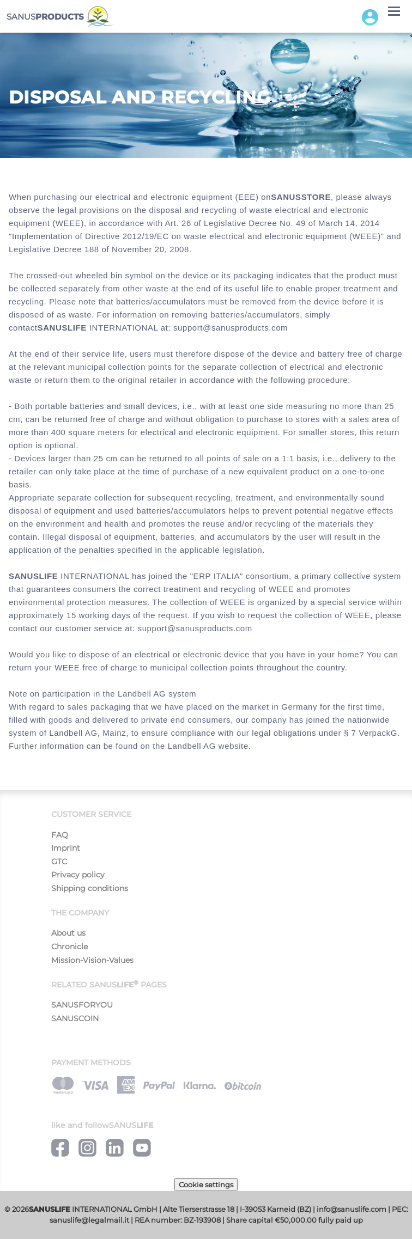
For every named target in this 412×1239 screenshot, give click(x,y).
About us (68, 933)
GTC (59, 861)
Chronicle (69, 946)
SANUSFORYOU (82, 1005)
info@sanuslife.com (351, 1209)
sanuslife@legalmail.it (89, 1220)
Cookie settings (206, 1184)
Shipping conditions (89, 888)
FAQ (59, 835)
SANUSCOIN (75, 1018)
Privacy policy (78, 875)
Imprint (65, 848)
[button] (370, 16)
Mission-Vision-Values (92, 960)
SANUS (60, 16)
